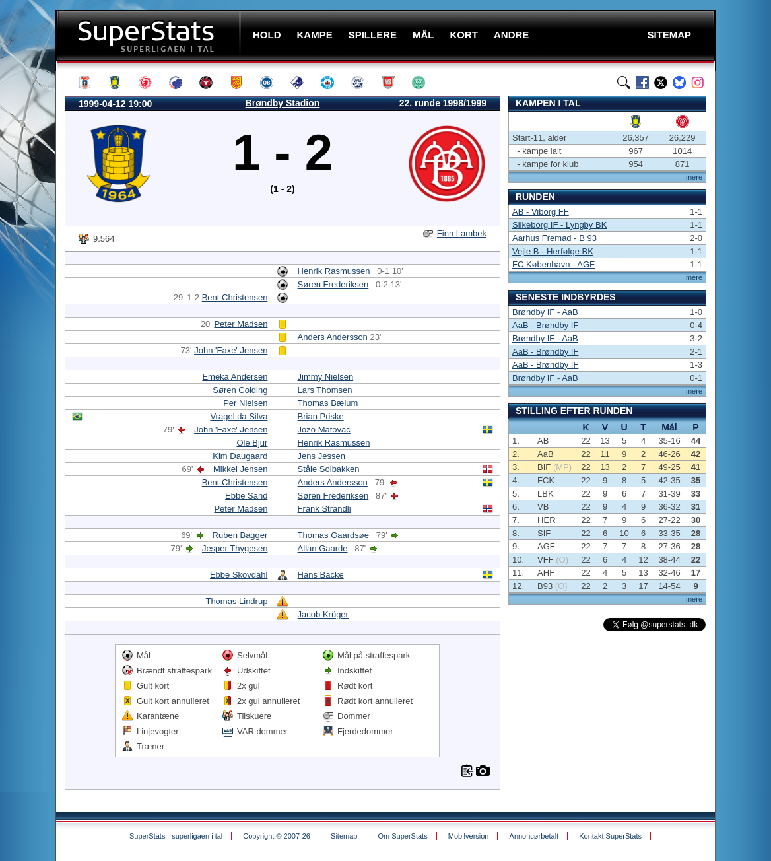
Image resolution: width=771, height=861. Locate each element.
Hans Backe (321, 575)
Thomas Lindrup (236, 601)
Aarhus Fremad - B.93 (554, 238)
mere (694, 177)
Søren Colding (240, 390)
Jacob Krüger (323, 614)
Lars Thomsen (325, 390)
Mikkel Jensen (240, 469)
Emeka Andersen (234, 377)
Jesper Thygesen (235, 548)
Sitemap (344, 836)
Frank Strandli (324, 509)
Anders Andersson (333, 337)
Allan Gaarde (323, 548)
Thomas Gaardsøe (333, 535)
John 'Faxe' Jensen (230, 350)
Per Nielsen (245, 403)
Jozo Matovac (324, 429)
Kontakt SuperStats (610, 836)
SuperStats (149, 35)
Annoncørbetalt (534, 836)
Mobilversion (468, 836)
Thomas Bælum (328, 403)
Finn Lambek (461, 233)
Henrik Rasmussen (334, 271)
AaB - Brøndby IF (545, 325)
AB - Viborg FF (540, 212)
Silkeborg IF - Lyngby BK (559, 225)
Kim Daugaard (240, 456)
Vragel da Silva (238, 416)
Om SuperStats (402, 836)
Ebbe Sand (246, 495)
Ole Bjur (251, 443)
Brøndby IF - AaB (545, 312)
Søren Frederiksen (333, 284)
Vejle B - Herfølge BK (552, 251)
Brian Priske (321, 416)
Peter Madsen (240, 324)
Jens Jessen (321, 456)
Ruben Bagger (240, 535)
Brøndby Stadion (283, 103)
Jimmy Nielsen (326, 377)
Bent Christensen (235, 297)
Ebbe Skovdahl (238, 575)
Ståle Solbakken (329, 469)
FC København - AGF (553, 264)
